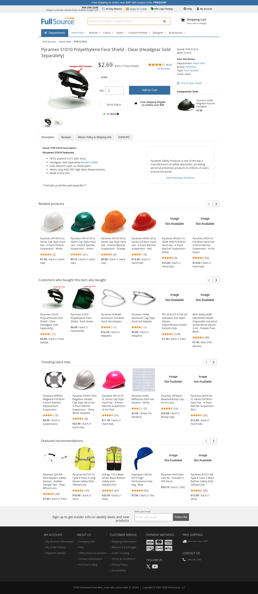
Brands (93, 32)
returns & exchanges (124, 547)
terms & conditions (123, 559)
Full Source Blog (88, 564)
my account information (60, 541)
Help (188, 9)
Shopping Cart (196, 19)
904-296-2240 (90, 7)
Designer (158, 32)
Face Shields (191, 70)
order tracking (120, 553)
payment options (56, 553)
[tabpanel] (135, 102)
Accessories (176, 32)
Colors (107, 32)
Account (204, 9)
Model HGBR (89, 162)
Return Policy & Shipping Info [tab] (94, 137)
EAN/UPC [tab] (124, 137)
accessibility (119, 570)
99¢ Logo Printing (162, 9)
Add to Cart (149, 90)
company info (87, 541)
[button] (209, 204)
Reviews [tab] (66, 137)
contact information (90, 559)
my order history (56, 547)
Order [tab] (104, 77)
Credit (136, 9)
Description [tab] (47, 137)
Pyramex (191, 67)
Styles (119, 32)
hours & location (92, 553)
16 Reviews (163, 68)
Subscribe (181, 517)
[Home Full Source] (49, 41)
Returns (112, 9)
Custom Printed (137, 32)
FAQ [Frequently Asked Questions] (81, 547)
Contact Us (191, 553)
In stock (111, 114)
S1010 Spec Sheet (191, 83)
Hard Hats (78, 32)
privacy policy (119, 564)
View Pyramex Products (180, 177)
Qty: (101, 90)
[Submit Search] (164, 21)
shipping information (124, 541)
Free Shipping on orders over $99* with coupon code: (129, 2)
